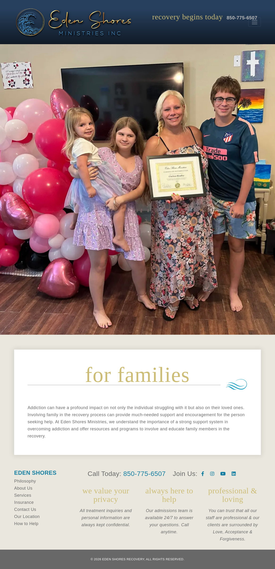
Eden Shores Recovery (123, 559)
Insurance (24, 502)
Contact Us (25, 509)
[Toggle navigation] (254, 21)
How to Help (26, 523)
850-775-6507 (144, 473)
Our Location (27, 516)
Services (22, 495)
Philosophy (25, 481)
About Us (23, 488)
